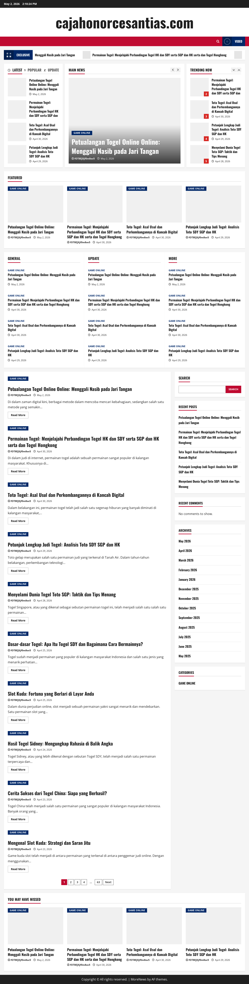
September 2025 (189, 617)
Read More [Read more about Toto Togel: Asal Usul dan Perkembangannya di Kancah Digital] (19, 521)
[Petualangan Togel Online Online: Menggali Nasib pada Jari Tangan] (125, 121)
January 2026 (187, 579)
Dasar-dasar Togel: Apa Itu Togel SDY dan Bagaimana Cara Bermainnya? (75, 643)
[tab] (15, 71)
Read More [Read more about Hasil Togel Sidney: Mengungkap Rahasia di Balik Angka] (19, 770)
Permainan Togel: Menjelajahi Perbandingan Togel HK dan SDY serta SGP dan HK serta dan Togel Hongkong (17, 109)
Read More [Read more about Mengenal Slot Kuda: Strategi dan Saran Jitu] (19, 869)
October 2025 (187, 608)
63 (98, 882)
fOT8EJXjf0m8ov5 (85, 158)
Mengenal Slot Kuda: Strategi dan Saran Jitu (49, 842)
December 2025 (189, 589)
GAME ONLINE (82, 133)
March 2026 (186, 560)
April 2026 (185, 550)
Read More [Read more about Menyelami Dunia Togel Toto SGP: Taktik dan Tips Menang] (19, 621)
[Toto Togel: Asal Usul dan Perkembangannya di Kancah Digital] (154, 204)
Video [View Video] (232, 41)
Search (184, 378)
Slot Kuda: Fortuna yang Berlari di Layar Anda (51, 693)
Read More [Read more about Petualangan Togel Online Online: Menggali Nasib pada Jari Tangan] (19, 415)
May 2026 (185, 541)
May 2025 (185, 656)
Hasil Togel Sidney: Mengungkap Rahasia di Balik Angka (60, 743)
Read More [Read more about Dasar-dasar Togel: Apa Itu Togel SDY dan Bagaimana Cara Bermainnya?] (19, 670)
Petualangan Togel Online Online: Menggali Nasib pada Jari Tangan (75, 55)
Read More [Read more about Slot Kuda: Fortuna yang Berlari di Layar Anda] (19, 720)
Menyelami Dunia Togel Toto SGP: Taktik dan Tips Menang (62, 594)
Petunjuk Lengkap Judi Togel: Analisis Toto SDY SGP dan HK (17, 154)
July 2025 (185, 637)
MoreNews (138, 979)
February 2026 (188, 570)
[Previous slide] (172, 70)
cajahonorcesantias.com (125, 22)
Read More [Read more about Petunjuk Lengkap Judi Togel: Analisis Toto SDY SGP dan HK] (19, 571)
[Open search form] (218, 41)
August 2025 (187, 627)
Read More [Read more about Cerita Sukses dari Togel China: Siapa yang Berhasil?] (19, 820)
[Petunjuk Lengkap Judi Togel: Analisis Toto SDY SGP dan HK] (213, 204)
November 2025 (189, 598)
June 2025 (185, 646)
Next (108, 882)
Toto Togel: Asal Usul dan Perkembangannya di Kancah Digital (17, 132)
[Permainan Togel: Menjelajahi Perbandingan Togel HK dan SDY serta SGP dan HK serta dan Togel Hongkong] (95, 204)
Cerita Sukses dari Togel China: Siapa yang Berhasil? (57, 793)
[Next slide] (178, 70)
